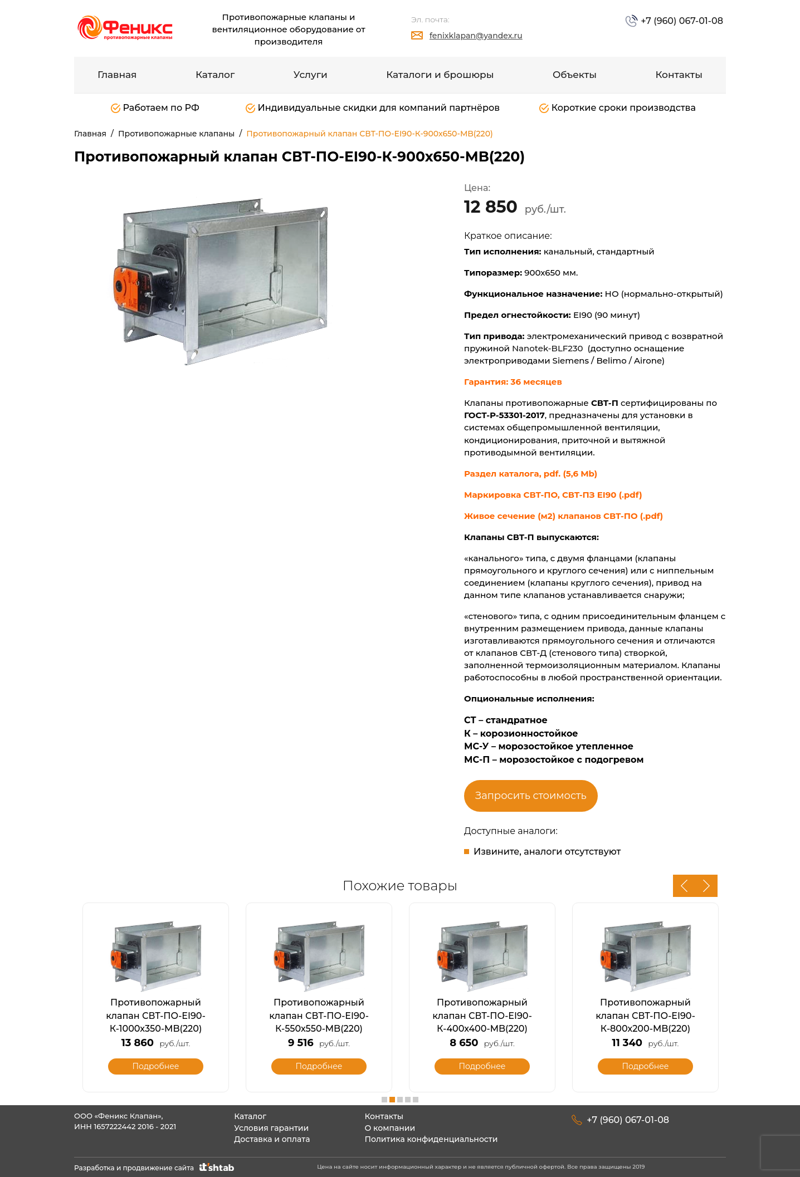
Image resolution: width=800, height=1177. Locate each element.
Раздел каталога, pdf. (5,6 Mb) (530, 473)
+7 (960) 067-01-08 (680, 21)
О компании (389, 1128)
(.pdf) (651, 516)
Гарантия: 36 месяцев (514, 381)
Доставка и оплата (272, 1139)
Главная (117, 74)
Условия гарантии (271, 1128)
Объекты (575, 74)
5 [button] (415, 1099)
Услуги (311, 74)
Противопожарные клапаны (176, 134)
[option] (233, 279)
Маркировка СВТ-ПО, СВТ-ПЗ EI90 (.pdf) (553, 494)
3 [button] (400, 1099)
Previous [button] (684, 886)
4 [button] (408, 1099)
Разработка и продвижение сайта (155, 1168)
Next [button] (706, 886)
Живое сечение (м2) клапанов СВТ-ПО (552, 516)
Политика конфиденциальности (430, 1139)
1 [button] (384, 1099)
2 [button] (392, 1099)
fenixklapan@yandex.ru (476, 36)
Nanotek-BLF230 (547, 348)
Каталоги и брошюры (440, 74)
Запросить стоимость (531, 795)
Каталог (215, 74)
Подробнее (155, 1066)
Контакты (679, 74)
